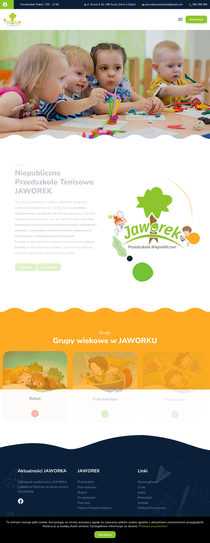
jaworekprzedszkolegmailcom (164, 4)
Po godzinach (86, 498)
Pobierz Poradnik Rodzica (94, 508)
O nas (142, 487)
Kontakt (143, 503)
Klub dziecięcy (87, 487)
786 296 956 (199, 4)
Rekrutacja (145, 498)
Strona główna (148, 482)
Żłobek (35, 399)
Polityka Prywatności (152, 508)
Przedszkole (86, 482)
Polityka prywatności (153, 526)
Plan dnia (84, 503)
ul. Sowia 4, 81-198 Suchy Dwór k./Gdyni (111, 4)
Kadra (142, 492)
